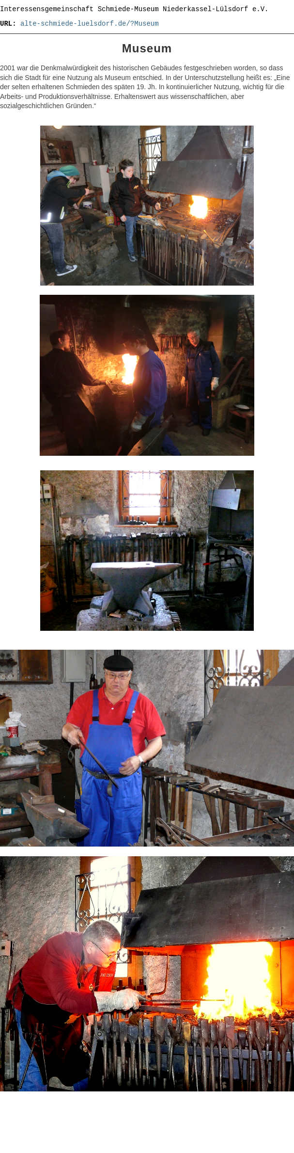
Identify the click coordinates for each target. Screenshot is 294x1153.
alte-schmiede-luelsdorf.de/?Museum (89, 24)
